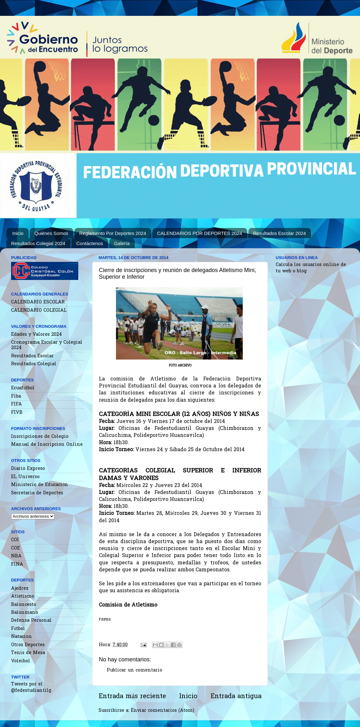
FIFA (16, 404)
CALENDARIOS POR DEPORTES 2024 (199, 233)
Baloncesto (23, 604)
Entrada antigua (235, 696)
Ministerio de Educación (39, 485)
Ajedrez (20, 588)
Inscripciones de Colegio (39, 436)
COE (15, 548)
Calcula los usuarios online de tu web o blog (311, 268)
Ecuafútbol (23, 388)
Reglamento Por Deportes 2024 (112, 233)
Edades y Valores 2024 (36, 334)
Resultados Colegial (33, 364)
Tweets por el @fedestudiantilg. (31, 687)
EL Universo (25, 477)
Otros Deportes (28, 645)
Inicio (17, 233)
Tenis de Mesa (28, 653)
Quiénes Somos (51, 233)
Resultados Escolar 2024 (279, 233)
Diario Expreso (28, 468)
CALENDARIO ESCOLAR (38, 302)
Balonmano (24, 612)
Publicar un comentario (134, 670)
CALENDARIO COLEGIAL (39, 310)
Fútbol (18, 629)
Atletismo (22, 596)
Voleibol (20, 661)
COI (15, 540)
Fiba (16, 396)
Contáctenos (89, 243)
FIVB (16, 412)
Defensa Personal (31, 620)
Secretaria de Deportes (37, 493)
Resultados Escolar (32, 356)
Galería (122, 243)
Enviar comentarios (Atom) (162, 710)
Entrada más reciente (132, 696)
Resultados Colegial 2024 (38, 243)
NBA (16, 556)
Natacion (21, 636)
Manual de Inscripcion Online (47, 444)
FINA (17, 564)
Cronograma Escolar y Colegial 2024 (46, 345)
